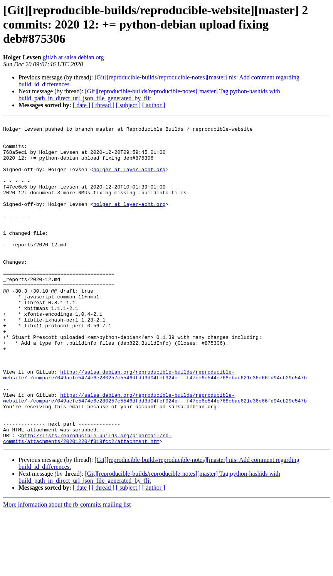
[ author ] (153, 105)
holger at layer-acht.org (129, 179)
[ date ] (81, 105)
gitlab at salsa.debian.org (73, 57)
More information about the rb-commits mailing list (67, 569)
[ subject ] (128, 105)
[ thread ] (103, 105)
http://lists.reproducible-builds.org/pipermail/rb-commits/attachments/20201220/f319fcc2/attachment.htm (87, 502)
